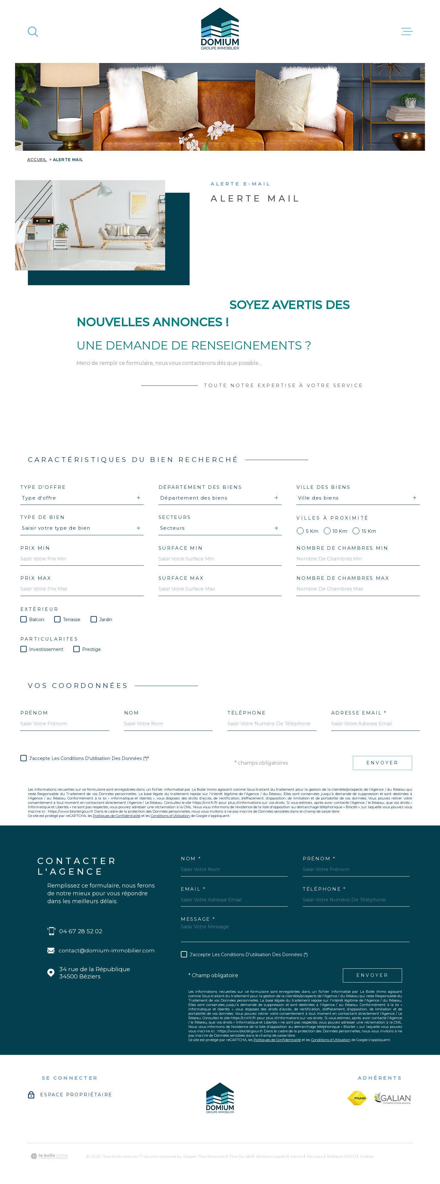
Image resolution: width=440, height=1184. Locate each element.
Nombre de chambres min (342, 548)
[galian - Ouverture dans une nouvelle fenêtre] (392, 1098)
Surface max (181, 578)
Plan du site (240, 1156)
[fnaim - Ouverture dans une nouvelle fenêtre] (357, 1098)
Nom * (191, 858)
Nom (131, 712)
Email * (193, 889)
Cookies (367, 1156)
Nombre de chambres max (342, 578)
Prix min (35, 548)
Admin (296, 1156)
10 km (340, 531)
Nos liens (314, 1156)
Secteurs (175, 517)
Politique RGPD (341, 1156)
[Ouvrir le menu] (407, 31)
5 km (312, 531)
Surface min (181, 548)
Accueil (37, 159)
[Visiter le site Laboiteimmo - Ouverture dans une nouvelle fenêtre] (49, 1156)
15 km (369, 531)
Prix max (35, 578)
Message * (198, 919)
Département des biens (200, 487)
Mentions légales (271, 1156)
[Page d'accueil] (220, 31)
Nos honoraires (212, 1156)
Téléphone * (324, 889)
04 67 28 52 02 (80, 931)
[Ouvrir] (33, 31)
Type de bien (42, 517)
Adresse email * (359, 712)
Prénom (34, 712)
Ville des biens (323, 487)
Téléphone (247, 712)
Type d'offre (43, 487)
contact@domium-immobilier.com (107, 950)
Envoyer (382, 763)
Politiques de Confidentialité (116, 816)
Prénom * (319, 858)
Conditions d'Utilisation (170, 816)
